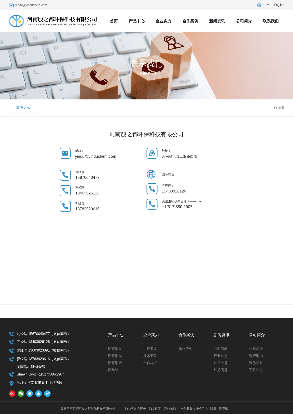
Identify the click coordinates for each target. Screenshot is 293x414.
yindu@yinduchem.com (31, 5)
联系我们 (146, 63)
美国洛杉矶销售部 (31, 367)
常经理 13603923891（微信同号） (44, 350)
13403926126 (87, 193)
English (279, 5)
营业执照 (170, 408)
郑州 (213, 408)
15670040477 (87, 177)
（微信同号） (60, 334)
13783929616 (87, 209)
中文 (267, 5)
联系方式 (23, 108)
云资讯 (223, 408)
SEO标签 (155, 408)
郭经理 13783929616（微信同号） (44, 359)
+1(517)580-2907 (177, 207)
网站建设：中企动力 (194, 408)
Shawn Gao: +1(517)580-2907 (40, 374)
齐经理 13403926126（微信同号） (44, 342)
